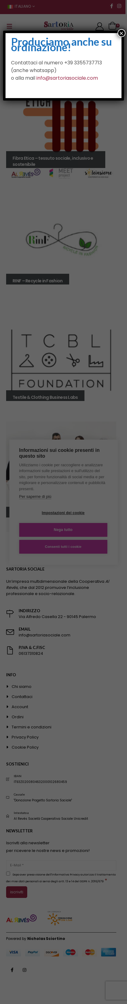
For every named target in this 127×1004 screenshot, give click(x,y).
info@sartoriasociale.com (67, 78)
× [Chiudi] (121, 33)
